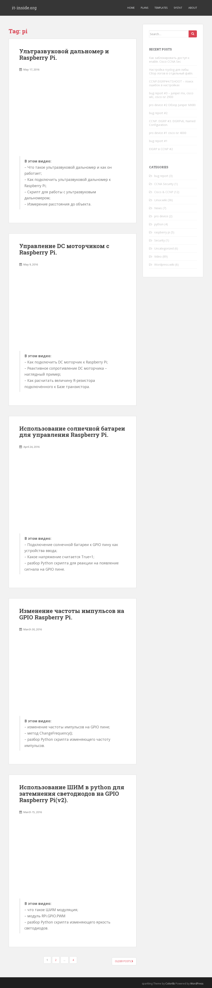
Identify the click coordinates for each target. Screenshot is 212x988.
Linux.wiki (160, 200)
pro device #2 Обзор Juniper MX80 (172, 105)
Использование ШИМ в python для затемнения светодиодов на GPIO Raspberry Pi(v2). (71, 793)
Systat (178, 8)
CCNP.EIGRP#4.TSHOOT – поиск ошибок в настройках (171, 83)
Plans (144, 8)
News (158, 208)
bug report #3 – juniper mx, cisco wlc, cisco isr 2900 (171, 95)
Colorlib (170, 983)
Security (159, 240)
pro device (161, 216)
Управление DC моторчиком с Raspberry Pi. (64, 249)
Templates (160, 8)
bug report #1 (158, 141)
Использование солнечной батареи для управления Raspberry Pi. (72, 432)
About (192, 8)
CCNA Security (163, 184)
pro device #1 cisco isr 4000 (167, 133)
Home (131, 8)
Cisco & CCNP (163, 192)
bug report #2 (158, 113)
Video (158, 256)
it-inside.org (24, 8)
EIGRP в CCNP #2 (161, 149)
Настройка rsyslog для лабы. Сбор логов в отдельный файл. (171, 71)
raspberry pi (162, 232)
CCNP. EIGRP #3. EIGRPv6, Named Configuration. (172, 123)
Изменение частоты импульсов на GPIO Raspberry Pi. (71, 614)
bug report (161, 176)
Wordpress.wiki (164, 264)
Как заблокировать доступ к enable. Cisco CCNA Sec (169, 59)
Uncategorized (164, 248)
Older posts (124, 961)
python (159, 224)
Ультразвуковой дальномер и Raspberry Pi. (64, 54)
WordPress (196, 983)
